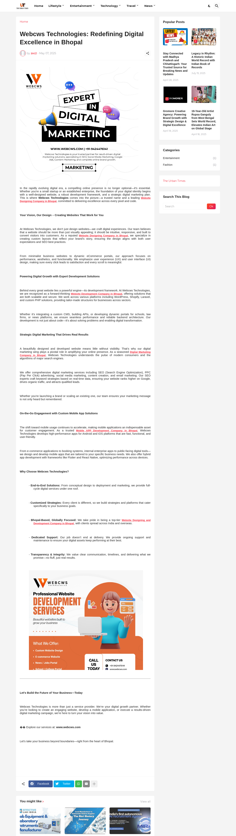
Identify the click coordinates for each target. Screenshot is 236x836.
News (148, 6)
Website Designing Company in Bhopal (103, 235)
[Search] (217, 6)
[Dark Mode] (209, 6)
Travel (131, 6)
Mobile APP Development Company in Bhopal (106, 430)
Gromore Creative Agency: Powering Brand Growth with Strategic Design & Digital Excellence (175, 118)
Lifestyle (54, 6)
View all (145, 801)
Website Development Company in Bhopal (96, 293)
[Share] (148, 53)
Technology (109, 6)
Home (38, 6)
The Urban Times (174, 181)
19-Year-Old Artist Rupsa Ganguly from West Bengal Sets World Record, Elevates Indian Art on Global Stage (204, 120)
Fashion (189, 165)
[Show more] (94, 783)
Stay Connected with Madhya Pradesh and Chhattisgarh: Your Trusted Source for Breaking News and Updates (175, 64)
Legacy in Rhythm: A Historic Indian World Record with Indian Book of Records (203, 60)
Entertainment (81, 6)
